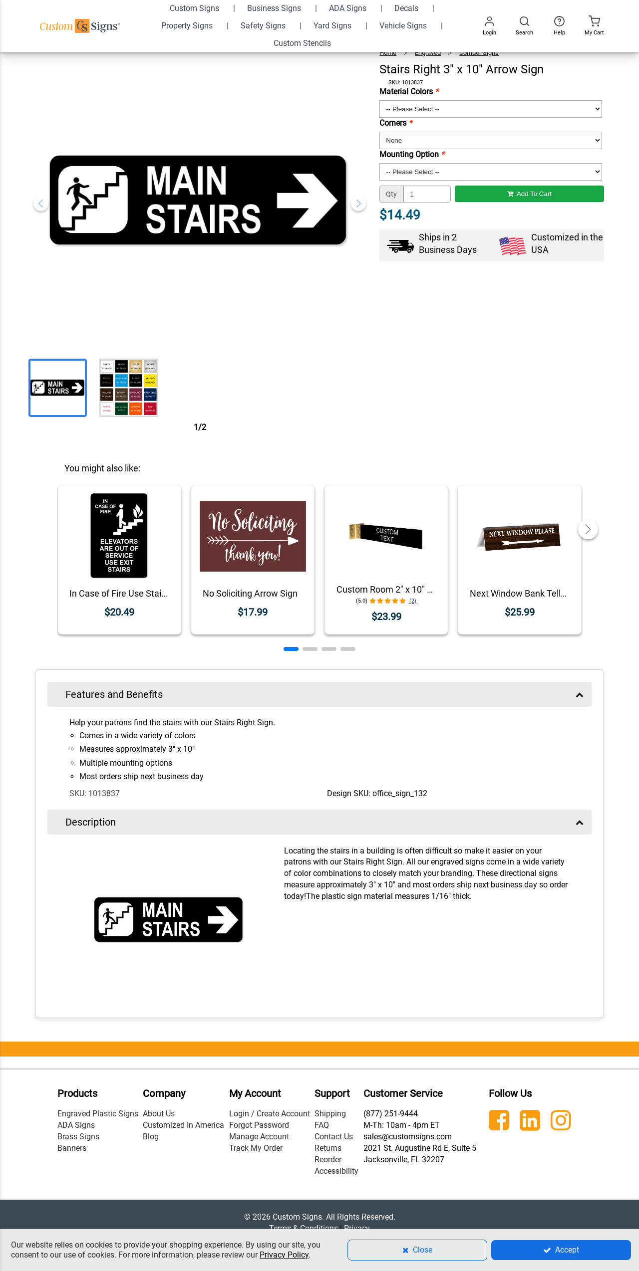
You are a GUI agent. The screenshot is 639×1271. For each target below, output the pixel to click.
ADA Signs (76, 1125)
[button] (291, 649)
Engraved (428, 52)
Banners (71, 1148)
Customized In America (183, 1125)
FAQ (322, 1125)
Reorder (328, 1159)
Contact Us (334, 1136)
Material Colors (408, 91)
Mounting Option (411, 154)
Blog (151, 1136)
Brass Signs (78, 1136)
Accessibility (336, 1171)
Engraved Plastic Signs (97, 1113)
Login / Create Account (269, 1113)
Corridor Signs (479, 52)
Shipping (330, 1113)
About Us (159, 1113)
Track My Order (256, 1148)
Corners (395, 123)
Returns (328, 1148)
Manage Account (259, 1136)
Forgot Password (259, 1125)
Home (387, 52)
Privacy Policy (284, 1255)
